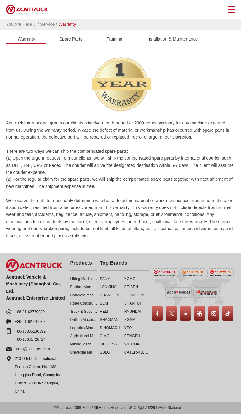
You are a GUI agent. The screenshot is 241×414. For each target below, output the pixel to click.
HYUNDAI (132, 311)
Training (114, 38)
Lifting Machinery (84, 279)
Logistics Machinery (86, 328)
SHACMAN (109, 319)
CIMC (105, 336)
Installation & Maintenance (172, 38)
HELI (104, 311)
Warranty (26, 38)
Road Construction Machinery (95, 303)
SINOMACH (110, 328)
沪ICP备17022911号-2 (147, 408)
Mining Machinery (84, 344)
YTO (128, 328)
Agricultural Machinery (88, 336)
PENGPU (132, 336)
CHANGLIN (109, 295)
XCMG (130, 279)
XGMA (129, 319)
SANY (105, 279)
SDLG (105, 352)
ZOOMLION (134, 295)
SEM (104, 303)
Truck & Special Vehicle (90, 311)
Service (47, 24)
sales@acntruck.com (32, 349)
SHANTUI (132, 303)
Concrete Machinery (87, 295)
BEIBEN (131, 287)
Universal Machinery (87, 352)
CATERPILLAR (137, 352)
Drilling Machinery (85, 319)
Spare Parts (71, 38)
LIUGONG (108, 344)
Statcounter (177, 408)
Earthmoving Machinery (90, 287)
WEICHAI (132, 344)
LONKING (108, 287)
